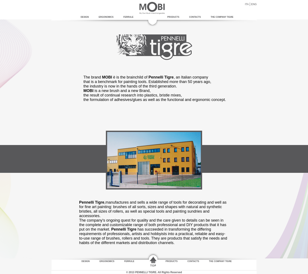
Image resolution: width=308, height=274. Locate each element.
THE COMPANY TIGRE (222, 17)
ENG (254, 4)
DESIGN (85, 17)
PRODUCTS (173, 17)
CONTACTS (195, 17)
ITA (247, 4)
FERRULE (128, 17)
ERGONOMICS (106, 17)
